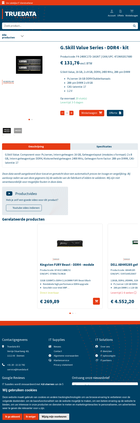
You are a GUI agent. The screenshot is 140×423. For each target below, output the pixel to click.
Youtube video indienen (26, 207)
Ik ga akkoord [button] (12, 416)
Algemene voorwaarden (66, 355)
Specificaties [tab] (104, 146)
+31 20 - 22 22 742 (16, 364)
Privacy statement (63, 364)
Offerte (115, 113)
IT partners (106, 360)
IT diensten (106, 351)
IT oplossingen (107, 355)
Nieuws (57, 346)
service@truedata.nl (17, 369)
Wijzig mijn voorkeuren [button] (54, 416)
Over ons (105, 346)
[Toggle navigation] (13, 36)
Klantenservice (61, 360)
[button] (112, 11)
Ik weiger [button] (31, 416)
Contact (58, 351)
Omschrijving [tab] (36, 146)
